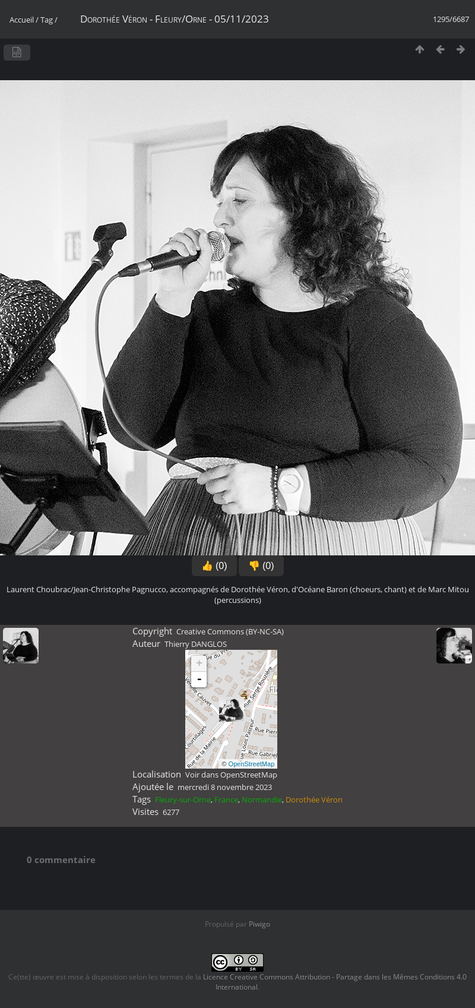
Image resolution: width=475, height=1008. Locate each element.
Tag (46, 19)
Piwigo (259, 924)
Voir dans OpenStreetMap (231, 774)
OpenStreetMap (252, 763)
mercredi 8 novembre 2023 (225, 787)
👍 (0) (214, 566)
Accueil (22, 19)
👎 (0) (261, 566)
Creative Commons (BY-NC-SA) (230, 631)
